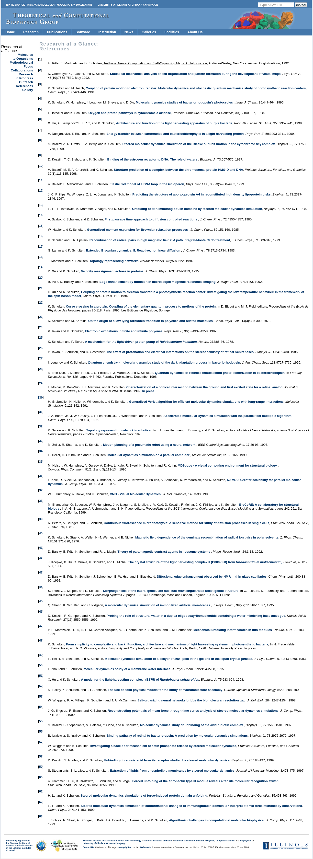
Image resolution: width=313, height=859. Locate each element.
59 (41, 766)
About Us (194, 32)
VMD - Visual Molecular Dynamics (135, 494)
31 (41, 412)
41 (41, 548)
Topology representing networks (114, 261)
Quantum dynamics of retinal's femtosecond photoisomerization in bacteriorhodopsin (220, 373)
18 (41, 257)
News (129, 32)
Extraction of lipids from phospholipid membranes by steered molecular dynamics (172, 770)
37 (41, 490)
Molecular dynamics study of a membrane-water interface (127, 669)
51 (41, 675)
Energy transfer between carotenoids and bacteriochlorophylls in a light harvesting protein (175, 134)
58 (41, 756)
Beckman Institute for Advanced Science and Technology (112, 840)
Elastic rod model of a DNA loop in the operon (147, 184)
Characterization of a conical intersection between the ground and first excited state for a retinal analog (204, 387)
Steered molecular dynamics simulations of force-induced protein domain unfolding (144, 795)
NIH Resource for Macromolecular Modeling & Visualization (49, 4)
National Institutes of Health (158, 840)
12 (41, 190)
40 (41, 533)
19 (41, 267)
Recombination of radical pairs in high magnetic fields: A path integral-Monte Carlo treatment (159, 240)
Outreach (26, 82)
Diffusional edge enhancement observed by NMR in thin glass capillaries (212, 576)
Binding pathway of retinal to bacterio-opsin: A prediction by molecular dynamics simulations (177, 735)
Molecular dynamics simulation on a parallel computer (149, 455)
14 (41, 215)
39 (41, 519)
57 (41, 742)
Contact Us (88, 847)
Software (83, 32)
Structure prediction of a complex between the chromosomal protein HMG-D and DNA (178, 170)
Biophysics (245, 840)
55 (41, 721)
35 (41, 461)
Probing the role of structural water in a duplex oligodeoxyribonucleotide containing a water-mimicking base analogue (196, 616)
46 (41, 611)
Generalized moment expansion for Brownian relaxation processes (138, 229)
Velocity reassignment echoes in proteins (112, 271)
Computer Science (225, 840)
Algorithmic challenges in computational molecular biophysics (217, 820)
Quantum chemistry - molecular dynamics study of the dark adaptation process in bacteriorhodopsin (164, 362)
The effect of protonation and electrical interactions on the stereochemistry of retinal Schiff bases (180, 352)
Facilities (171, 32)
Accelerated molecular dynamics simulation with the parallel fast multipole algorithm (227, 416)
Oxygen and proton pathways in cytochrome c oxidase (129, 113)
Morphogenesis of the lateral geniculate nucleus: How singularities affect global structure (170, 591)
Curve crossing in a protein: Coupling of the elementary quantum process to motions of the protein (141, 306)
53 (41, 696)
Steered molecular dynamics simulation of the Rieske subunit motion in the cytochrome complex (198, 144)
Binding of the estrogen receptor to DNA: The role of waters (152, 159)
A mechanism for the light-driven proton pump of (141, 342)
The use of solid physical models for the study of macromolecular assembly (165, 690)
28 (41, 369)
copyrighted (125, 847)
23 (41, 317)
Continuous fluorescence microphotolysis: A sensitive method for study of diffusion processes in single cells (186, 523)
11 (41, 180)
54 (41, 707)
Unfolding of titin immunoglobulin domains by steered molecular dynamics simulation (197, 209)
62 (41, 802)
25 (41, 337)
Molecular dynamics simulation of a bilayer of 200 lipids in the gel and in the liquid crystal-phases (178, 659)
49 (41, 655)
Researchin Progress (24, 76)
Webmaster (146, 847)
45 (41, 601)
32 (41, 426)
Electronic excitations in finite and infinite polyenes (123, 331)
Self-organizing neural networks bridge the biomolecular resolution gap (191, 700)
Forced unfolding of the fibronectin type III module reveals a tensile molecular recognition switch (205, 781)
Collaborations (22, 70)
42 (41, 558)
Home (10, 32)
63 (41, 816)
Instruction (107, 32)
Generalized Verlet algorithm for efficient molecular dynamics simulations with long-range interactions (206, 401)
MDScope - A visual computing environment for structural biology (228, 465)
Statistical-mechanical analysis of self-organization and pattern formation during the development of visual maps (195, 74)
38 (41, 501)
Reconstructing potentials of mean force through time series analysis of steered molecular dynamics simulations (193, 710)
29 (41, 383)
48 (41, 640)
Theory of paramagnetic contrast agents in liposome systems (164, 551)
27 (41, 358)
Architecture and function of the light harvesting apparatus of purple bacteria (174, 123)
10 (41, 166)
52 (41, 686)
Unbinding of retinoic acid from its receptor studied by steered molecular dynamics (167, 760)
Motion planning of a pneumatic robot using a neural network (149, 445)
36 (41, 476)
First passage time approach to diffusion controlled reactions (151, 219)
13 (41, 205)
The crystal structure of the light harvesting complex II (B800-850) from (205, 562)
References (24, 86)
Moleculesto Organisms (22, 56)
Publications (57, 32)
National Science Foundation (189, 840)
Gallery (27, 90)
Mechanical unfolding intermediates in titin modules (233, 630)
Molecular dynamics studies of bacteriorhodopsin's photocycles (185, 102)
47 (41, 626)
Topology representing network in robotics (119, 430)
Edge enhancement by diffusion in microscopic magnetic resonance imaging (158, 282)
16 (41, 236)
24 (41, 327)
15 (41, 226)
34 (41, 451)
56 (41, 731)
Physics (210, 840)
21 (41, 288)
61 (41, 791)
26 (41, 348)
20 (41, 277)
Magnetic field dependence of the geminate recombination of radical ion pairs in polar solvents (206, 537)
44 (41, 587)
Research (31, 32)
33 (41, 441)
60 (41, 777)
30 (41, 397)
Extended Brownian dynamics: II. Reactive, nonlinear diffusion (133, 250)
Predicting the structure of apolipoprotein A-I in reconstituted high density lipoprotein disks (201, 194)
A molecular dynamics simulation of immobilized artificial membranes (158, 605)
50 (41, 665)
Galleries (149, 32)
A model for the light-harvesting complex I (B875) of (140, 679)
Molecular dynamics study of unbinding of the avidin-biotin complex (192, 725)
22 (41, 302)
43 (41, 572)
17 (41, 246)
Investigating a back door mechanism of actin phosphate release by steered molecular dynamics (163, 746)
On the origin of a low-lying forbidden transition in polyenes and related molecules (150, 321)
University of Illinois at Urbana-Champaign (128, 4)
